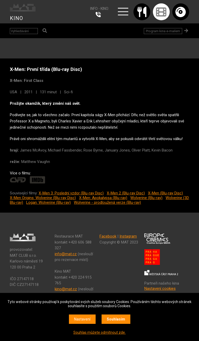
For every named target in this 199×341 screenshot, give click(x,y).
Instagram (128, 236)
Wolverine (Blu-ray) (146, 197)
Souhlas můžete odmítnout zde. (99, 332)
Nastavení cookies (160, 288)
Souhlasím (116, 319)
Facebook (108, 236)
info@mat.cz (66, 254)
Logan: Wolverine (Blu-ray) (48, 202)
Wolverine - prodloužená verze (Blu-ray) (107, 202)
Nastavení (82, 319)
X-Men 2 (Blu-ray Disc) (126, 193)
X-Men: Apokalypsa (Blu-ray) (103, 197)
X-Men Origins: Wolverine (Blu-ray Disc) (43, 197)
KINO (16, 18)
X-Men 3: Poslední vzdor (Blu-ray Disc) (71, 193)
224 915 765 (99, 14)
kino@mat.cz (66, 289)
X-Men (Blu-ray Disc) (165, 193)
